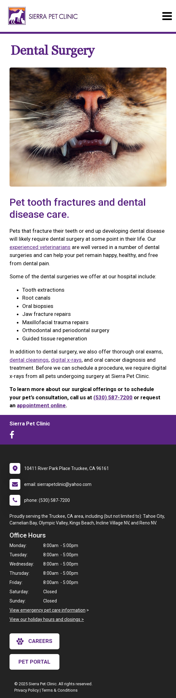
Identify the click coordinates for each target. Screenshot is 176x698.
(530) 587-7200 (112, 397)
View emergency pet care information (47, 610)
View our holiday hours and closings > (47, 619)
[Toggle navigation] (167, 16)
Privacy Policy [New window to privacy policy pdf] (26, 690)
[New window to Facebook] (13, 436)
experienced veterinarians (40, 247)
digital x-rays (66, 360)
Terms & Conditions (60, 690)
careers (34, 641)
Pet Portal (34, 662)
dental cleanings (29, 360)
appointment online (41, 405)
